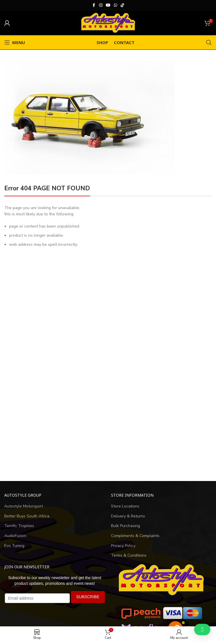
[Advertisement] (108, 423)
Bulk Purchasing (125, 526)
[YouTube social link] (108, 5)
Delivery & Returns (128, 516)
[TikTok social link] (122, 5)
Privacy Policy (123, 545)
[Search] (209, 42)
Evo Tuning (14, 545)
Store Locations (125, 506)
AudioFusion (15, 535)
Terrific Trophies (19, 526)
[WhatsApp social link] (115, 5)
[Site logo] (108, 22)
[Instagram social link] (100, 5)
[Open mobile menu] (14, 42)
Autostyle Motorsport (23, 506)
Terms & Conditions (128, 555)
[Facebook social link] (94, 5)
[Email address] (37, 598)
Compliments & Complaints (135, 535)
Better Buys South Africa (26, 516)
